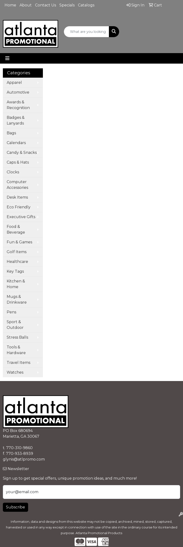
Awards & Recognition (18, 105)
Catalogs (86, 5)
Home (10, 5)
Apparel (14, 82)
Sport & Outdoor (15, 325)
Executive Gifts (21, 217)
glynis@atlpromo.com (24, 459)
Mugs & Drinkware (17, 299)
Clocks (13, 172)
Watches (15, 372)
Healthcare (17, 261)
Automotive (18, 92)
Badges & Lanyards (16, 120)
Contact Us (45, 5)
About (26, 5)
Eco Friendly (18, 207)
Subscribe (15, 507)
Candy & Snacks (22, 152)
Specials (67, 5)
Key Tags (15, 271)
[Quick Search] (86, 31)
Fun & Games (19, 242)
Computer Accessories (17, 185)
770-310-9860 (19, 448)
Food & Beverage (16, 229)
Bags (11, 133)
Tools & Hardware (16, 350)
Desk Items (17, 197)
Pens (11, 312)
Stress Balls (17, 337)
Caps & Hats (18, 162)
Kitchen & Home (16, 284)
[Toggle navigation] (7, 58)
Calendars (16, 143)
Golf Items (16, 252)
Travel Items (18, 362)
